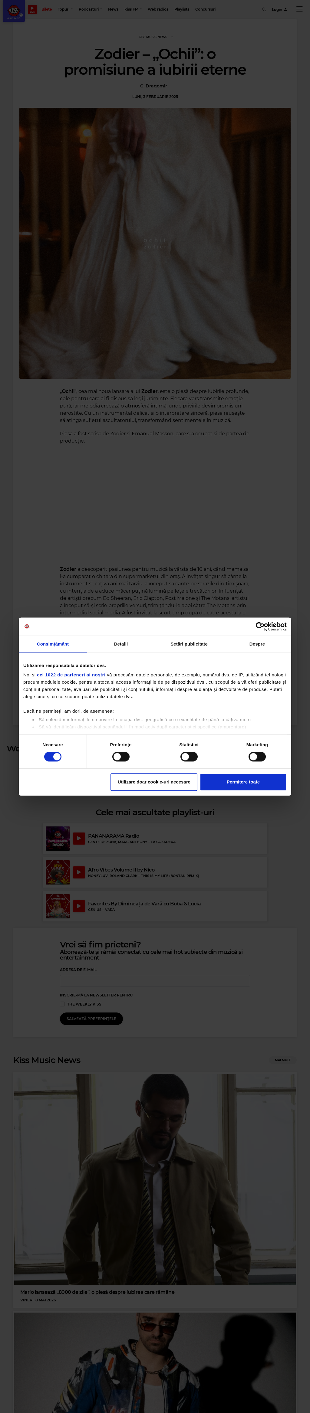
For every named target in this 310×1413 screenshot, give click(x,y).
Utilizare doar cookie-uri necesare (154, 781)
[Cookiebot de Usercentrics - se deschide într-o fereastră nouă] (260, 626)
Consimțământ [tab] (53, 643)
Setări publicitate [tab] (189, 643)
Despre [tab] (257, 643)
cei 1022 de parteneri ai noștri (71, 674)
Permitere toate (243, 781)
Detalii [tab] (121, 643)
